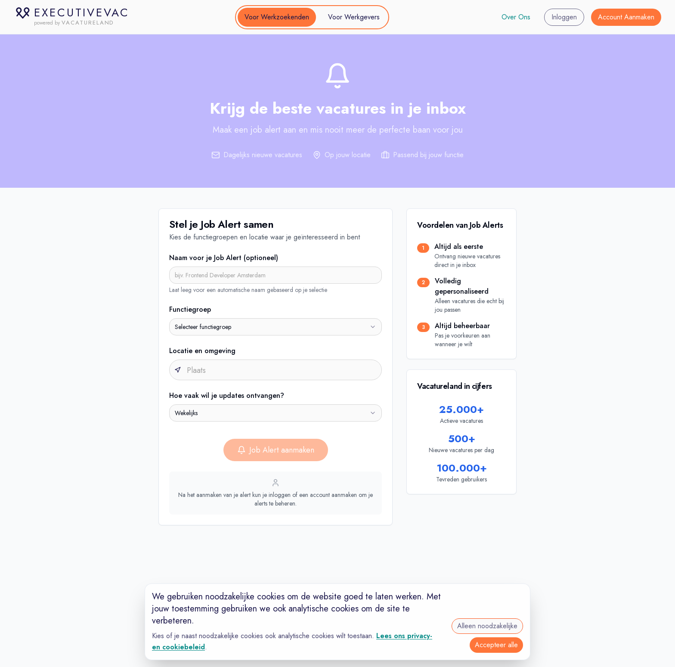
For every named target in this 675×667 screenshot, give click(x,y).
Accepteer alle (496, 645)
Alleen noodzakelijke (487, 626)
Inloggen (564, 17)
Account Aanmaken (626, 17)
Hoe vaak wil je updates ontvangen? (226, 395)
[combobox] (275, 326)
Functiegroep (190, 309)
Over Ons (516, 17)
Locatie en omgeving (202, 351)
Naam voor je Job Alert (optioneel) (223, 258)
